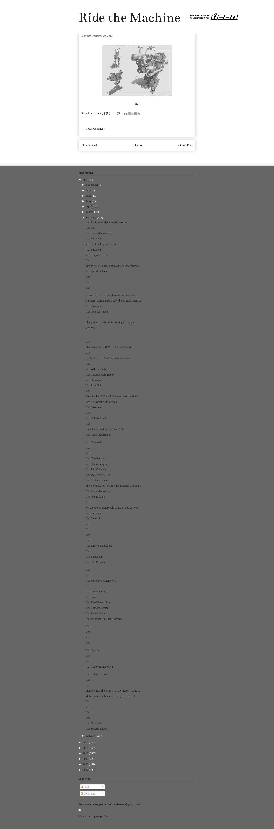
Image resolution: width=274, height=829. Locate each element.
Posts (85, 786)
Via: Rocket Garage (96, 480)
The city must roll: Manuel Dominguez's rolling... (113, 485)
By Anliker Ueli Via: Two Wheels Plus (107, 358)
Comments (88, 793)
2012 (86, 742)
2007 (86, 769)
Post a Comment (95, 128)
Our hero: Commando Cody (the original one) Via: (113, 300)
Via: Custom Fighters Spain (100, 243)
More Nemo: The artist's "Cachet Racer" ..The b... (113, 690)
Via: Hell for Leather (97, 418)
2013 (86, 179)
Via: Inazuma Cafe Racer (99, 374)
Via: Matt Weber (94, 442)
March (90, 211)
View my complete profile (93, 816)
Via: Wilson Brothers (97, 369)
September (92, 184)
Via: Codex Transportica (99, 666)
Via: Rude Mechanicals (98, 233)
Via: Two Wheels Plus (97, 474)
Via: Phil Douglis (95, 562)
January (91, 735)
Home (138, 145)
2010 (86, 753)
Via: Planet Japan (95, 613)
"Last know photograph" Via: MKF (105, 429)
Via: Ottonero (93, 380)
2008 (86, 764)
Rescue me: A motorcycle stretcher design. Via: (111, 507)
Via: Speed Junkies (96, 271)
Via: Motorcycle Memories (100, 580)
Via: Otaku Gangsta (96, 464)
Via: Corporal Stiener (97, 254)
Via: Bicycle (92, 650)
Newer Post (89, 145)
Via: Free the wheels (96, 311)
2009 (86, 758)
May (89, 201)
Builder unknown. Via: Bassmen (103, 618)
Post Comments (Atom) (144, 155)
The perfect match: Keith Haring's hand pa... (110, 322)
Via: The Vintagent (96, 469)
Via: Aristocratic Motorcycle (101, 401)
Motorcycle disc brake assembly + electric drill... (112, 695)
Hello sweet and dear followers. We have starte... (112, 295)
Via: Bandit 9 (93, 518)
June (89, 195)
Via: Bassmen (93, 238)
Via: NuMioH (93, 723)
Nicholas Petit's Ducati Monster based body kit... (112, 396)
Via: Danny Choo (95, 496)
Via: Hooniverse (94, 458)
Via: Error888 (93, 385)
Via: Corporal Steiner (97, 607)
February (91, 217)
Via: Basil (90, 596)
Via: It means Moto (96, 591)
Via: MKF (91, 327)
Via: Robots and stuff (97, 674)
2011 (86, 747)
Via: (137, 104)
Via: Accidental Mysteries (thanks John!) (108, 222)
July (89, 190)
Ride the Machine (129, 17)
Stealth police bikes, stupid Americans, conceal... (112, 265)
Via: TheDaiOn (94, 556)
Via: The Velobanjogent (98, 545)
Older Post (185, 145)
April (89, 206)
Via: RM (90, 227)
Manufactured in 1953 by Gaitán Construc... (110, 347)
